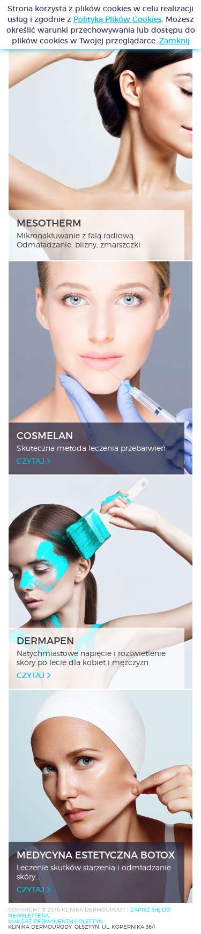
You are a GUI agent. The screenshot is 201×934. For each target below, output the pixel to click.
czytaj (33, 461)
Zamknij (174, 41)
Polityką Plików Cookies (117, 19)
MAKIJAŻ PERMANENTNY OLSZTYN (55, 921)
